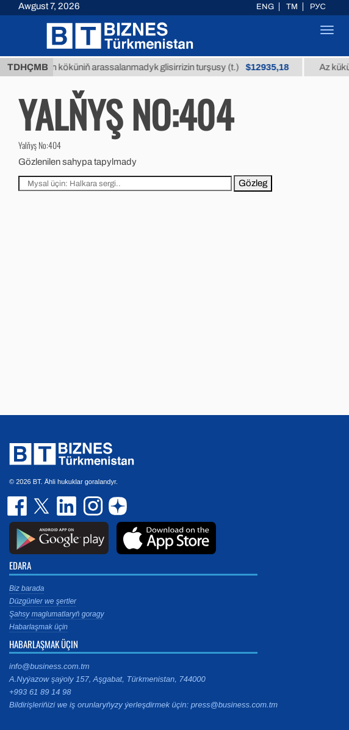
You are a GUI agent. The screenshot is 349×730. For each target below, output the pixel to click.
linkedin (67, 506)
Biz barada (26, 588)
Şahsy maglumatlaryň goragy (56, 614)
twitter (43, 506)
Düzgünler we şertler (42, 601)
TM (292, 6)
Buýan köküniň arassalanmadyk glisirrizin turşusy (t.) (177, 67)
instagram (91, 506)
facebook (18, 506)
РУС (318, 6)
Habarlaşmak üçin (38, 627)
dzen (116, 506)
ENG (265, 6)
